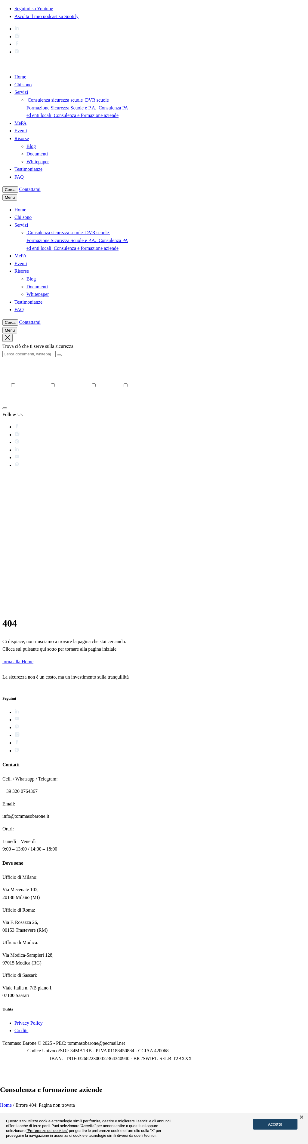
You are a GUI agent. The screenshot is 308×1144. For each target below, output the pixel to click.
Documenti (37, 153)
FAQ (19, 176)
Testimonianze (28, 169)
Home (20, 76)
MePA (20, 123)
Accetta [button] (275, 1124)
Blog (31, 146)
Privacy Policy (28, 1023)
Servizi (21, 92)
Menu (10, 197)
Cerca (10, 189)
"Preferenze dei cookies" (47, 1130)
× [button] (301, 1117)
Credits (21, 1030)
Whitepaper (37, 161)
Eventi (20, 130)
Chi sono (23, 84)
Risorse (21, 138)
